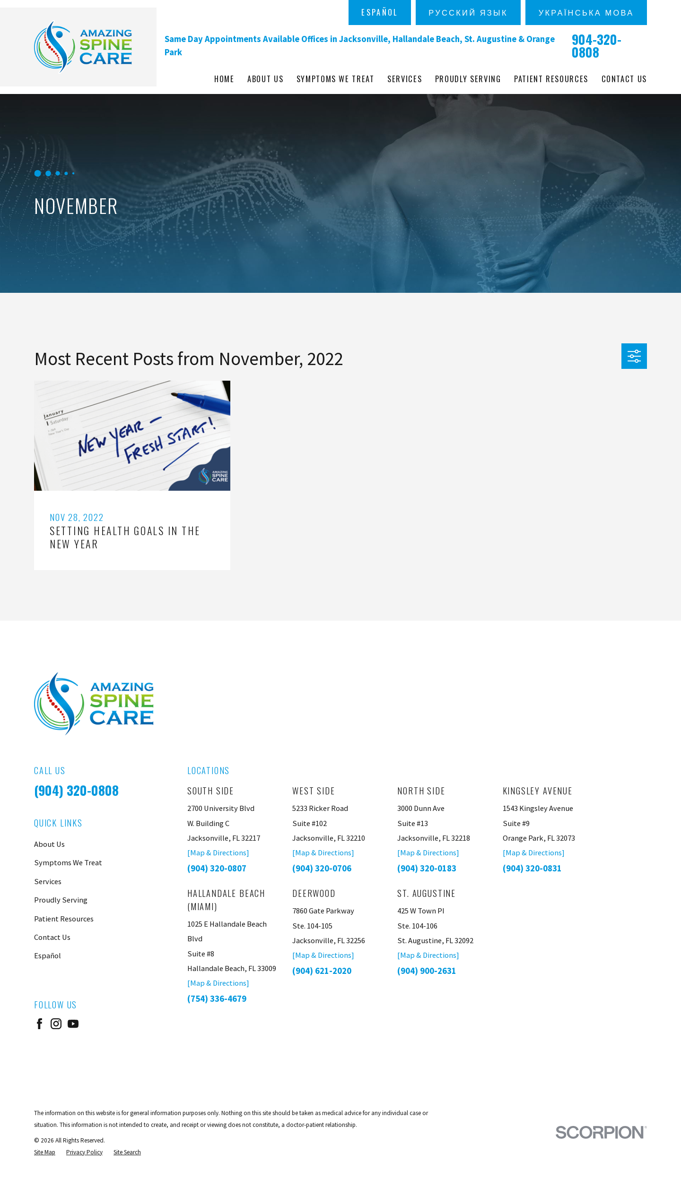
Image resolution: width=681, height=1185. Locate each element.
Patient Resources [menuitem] (551, 79)
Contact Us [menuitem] (624, 79)
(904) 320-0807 (216, 868)
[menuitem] (44, 1152)
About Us (49, 844)
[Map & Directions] (218, 852)
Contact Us (52, 937)
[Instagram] (56, 1023)
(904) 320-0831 (532, 868)
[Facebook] (39, 1023)
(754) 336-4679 (216, 998)
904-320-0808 (596, 46)
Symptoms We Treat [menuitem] (336, 79)
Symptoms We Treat (68, 862)
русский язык (468, 12)
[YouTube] (73, 1023)
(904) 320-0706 (321, 868)
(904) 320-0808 (76, 790)
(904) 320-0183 (426, 868)
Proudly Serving (60, 899)
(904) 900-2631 (426, 970)
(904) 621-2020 (321, 970)
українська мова (586, 12)
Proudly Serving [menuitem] (468, 79)
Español (379, 12)
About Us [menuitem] (265, 79)
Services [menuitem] (404, 79)
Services (47, 881)
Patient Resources (64, 918)
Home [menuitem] (224, 79)
